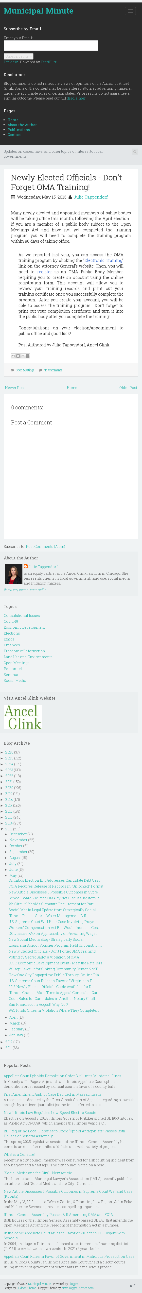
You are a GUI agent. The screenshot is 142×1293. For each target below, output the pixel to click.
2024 (9, 764)
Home (13, 120)
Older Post (128, 387)
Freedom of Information (24, 651)
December (18, 834)
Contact (14, 134)
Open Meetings (25, 370)
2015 (9, 817)
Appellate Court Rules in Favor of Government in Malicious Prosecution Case (69, 1256)
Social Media (15, 680)
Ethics (9, 639)
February (16, 1029)
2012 (9, 1042)
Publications (19, 129)
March (14, 1023)
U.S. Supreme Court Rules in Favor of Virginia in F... (51, 980)
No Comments (53, 370)
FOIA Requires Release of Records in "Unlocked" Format (56, 886)
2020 (9, 787)
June (13, 869)
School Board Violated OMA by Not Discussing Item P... (55, 898)
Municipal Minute (38, 10)
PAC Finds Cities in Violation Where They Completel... (54, 1010)
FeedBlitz (49, 62)
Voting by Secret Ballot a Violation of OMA (44, 957)
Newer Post (15, 387)
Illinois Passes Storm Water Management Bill (47, 915)
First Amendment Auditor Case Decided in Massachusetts (53, 1094)
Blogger (73, 1284)
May (13, 875)
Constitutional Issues (22, 615)
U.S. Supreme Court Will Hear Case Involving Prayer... (53, 921)
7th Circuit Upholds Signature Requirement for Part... (52, 904)
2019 (8, 793)
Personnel (13, 668)
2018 (9, 799)
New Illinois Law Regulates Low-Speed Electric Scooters (52, 1112)
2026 (9, 752)
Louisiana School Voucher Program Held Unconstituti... (55, 945)
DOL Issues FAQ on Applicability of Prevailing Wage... (53, 933)
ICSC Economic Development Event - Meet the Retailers (55, 963)
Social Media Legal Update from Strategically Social (52, 909)
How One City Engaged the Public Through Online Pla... (55, 975)
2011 (8, 1047)
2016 (9, 811)
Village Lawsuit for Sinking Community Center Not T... (54, 969)
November (18, 840)
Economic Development (24, 627)
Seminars (12, 674)
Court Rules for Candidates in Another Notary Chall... (53, 998)
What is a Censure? (20, 1154)
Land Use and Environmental (29, 657)
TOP (134, 1285)
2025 (9, 758)
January (16, 1035)
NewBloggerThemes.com (78, 1288)
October (15, 845)
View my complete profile (25, 590)
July (13, 863)
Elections (12, 633)
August (15, 857)
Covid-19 (11, 621)
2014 (9, 823)
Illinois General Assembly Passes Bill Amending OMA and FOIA (58, 1214)
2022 (9, 775)
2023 (9, 770)
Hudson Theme (26, 1288)
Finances (12, 645)
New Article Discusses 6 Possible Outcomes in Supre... (54, 892)
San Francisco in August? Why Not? (38, 1004)
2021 (9, 781)
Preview (11, 62)
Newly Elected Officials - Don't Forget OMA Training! (66, 182)
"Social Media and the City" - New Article (38, 1173)
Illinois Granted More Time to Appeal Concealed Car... (54, 992)
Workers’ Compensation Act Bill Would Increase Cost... (55, 927)
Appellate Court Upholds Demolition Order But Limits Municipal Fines (62, 1076)
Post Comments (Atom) (45, 546)
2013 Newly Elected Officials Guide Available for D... (51, 986)
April (13, 1017)
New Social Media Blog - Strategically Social (46, 939)
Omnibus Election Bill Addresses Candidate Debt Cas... (55, 880)
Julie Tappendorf (91, 197)
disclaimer (76, 98)
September (18, 851)
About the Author (22, 124)
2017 (8, 805)
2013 (8, 829)
